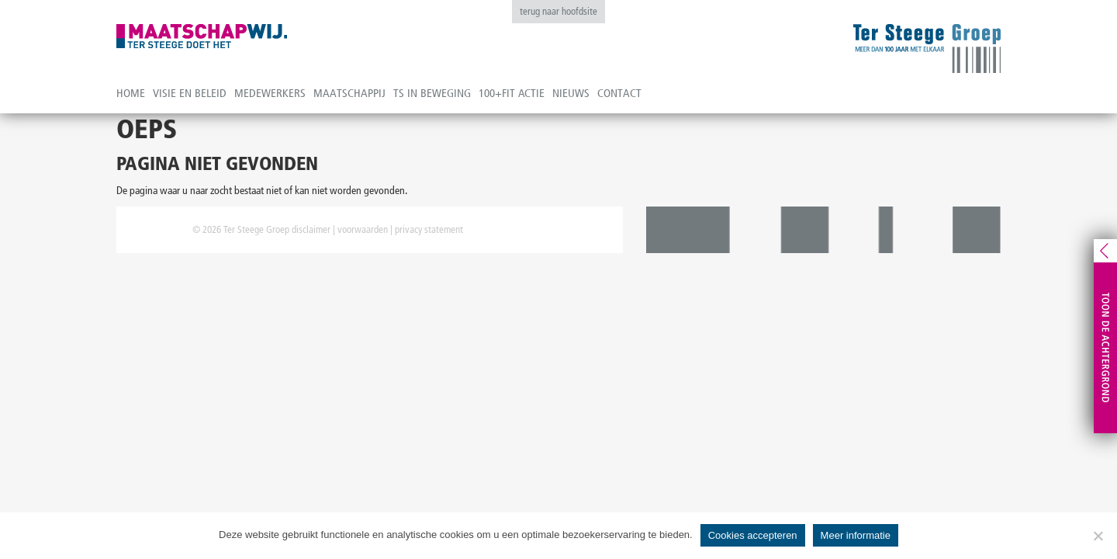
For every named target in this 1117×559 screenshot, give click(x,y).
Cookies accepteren (752, 535)
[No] (1097, 535)
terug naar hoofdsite (558, 11)
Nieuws (571, 93)
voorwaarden (362, 229)
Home (130, 93)
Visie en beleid (190, 93)
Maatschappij (349, 93)
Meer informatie (855, 535)
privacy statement (429, 229)
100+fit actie (512, 93)
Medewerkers (270, 93)
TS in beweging (432, 93)
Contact (619, 93)
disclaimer (311, 229)
